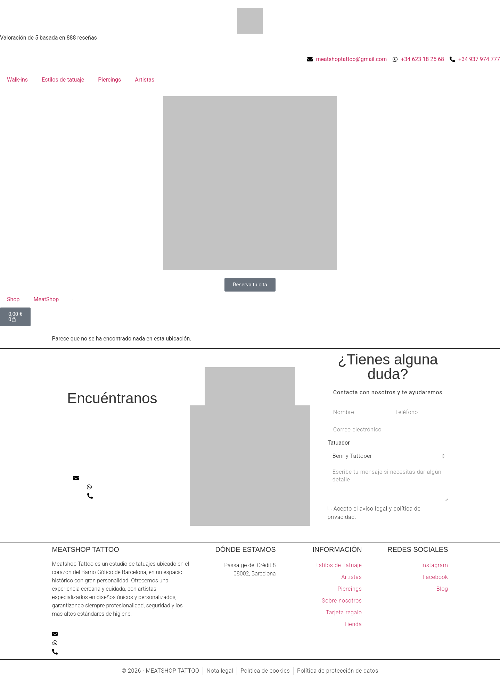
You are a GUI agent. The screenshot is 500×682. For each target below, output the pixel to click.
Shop (13, 299)
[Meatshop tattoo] (112, 439)
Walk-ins (17, 79)
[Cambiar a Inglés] (73, 300)
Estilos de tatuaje (63, 79)
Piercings (109, 79)
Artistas (144, 79)
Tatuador (339, 443)
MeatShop (46, 299)
